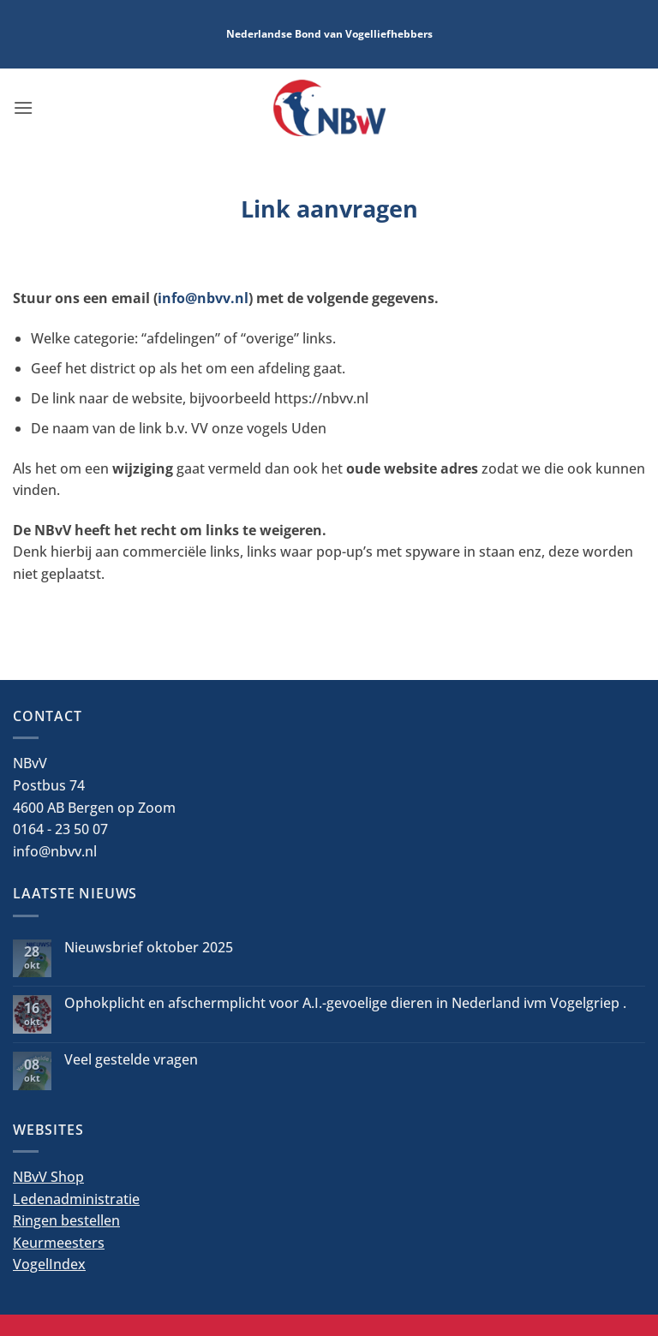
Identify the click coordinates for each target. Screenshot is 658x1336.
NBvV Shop (48, 1176)
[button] (23, 107)
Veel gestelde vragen (131, 1060)
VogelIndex (49, 1264)
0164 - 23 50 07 (60, 829)
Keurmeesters (59, 1242)
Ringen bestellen (66, 1220)
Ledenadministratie (76, 1199)
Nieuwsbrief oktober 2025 (148, 947)
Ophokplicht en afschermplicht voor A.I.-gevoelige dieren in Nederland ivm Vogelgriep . (345, 1003)
